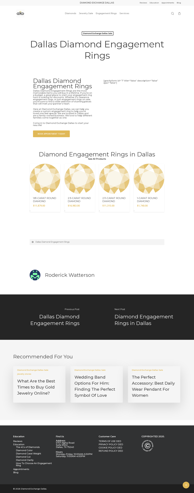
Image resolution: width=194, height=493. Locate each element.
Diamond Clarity (25, 460)
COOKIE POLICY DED (110, 448)
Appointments (21, 469)
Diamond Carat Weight (28, 454)
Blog (15, 472)
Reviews (17, 441)
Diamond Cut (23, 457)
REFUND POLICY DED (111, 451)
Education (18, 444)
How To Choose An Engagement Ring (34, 464)
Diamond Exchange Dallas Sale (32, 370)
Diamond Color (24, 450)
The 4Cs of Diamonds (28, 447)
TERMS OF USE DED (110, 441)
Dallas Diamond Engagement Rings (50, 242)
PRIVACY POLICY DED (111, 444)
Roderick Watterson (70, 275)
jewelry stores (24, 374)
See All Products (97, 159)
